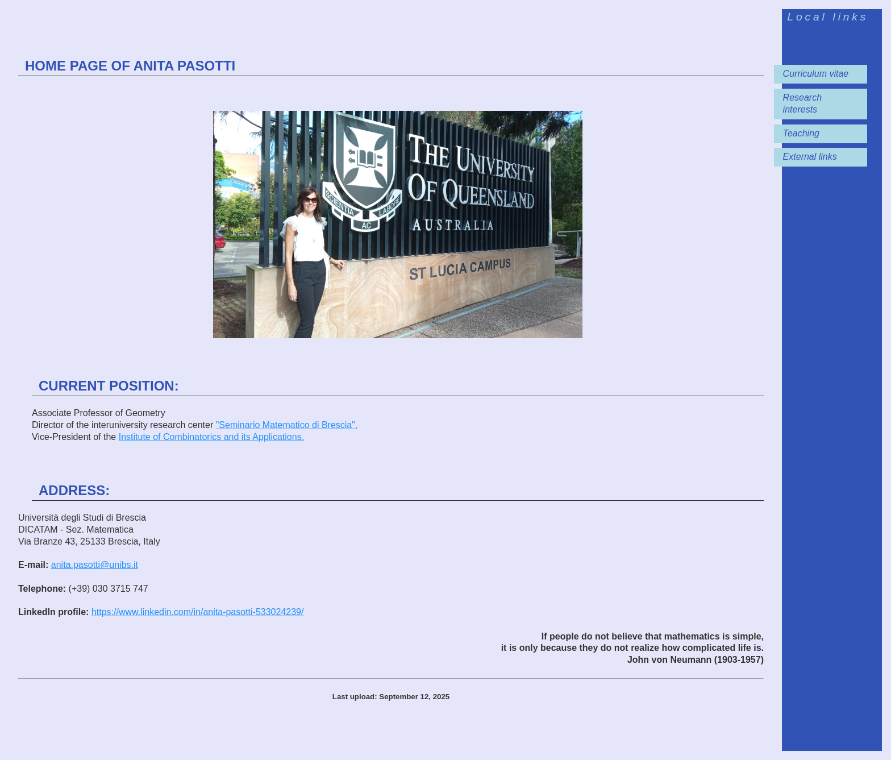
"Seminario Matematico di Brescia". (287, 425)
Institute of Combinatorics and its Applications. (211, 437)
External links (810, 156)
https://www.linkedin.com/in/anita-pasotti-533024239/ (197, 612)
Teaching (801, 133)
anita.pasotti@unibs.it (94, 565)
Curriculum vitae (816, 73)
